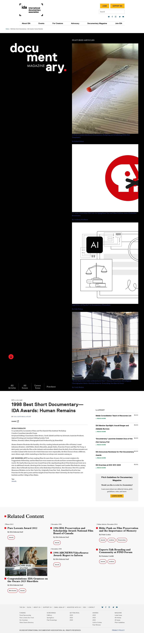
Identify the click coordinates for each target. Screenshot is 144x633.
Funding (24, 612)
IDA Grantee (13, 590)
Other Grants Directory (28, 622)
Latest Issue (38, 386)
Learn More (117, 496)
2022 (71, 617)
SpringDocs (50, 617)
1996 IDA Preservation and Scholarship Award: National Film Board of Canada (73, 531)
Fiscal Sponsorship (26, 615)
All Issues (25, 386)
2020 (71, 620)
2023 (93, 617)
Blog (30, 607)
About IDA (27, 23)
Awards (14, 481)
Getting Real (75, 612)
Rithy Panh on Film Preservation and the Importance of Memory (118, 529)
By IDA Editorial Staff (15, 532)
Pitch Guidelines (118, 622)
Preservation (122, 540)
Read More (101, 418)
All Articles (12, 386)
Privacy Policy (117, 630)
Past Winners (96, 624)
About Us (38, 607)
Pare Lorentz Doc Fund (28, 617)
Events (42, 23)
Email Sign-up (60, 607)
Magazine (117, 612)
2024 (71, 615)
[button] (11, 356)
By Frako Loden (104, 535)
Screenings (51, 612)
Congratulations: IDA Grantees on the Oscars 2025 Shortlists (28, 579)
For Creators (58, 23)
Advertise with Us (75, 607)
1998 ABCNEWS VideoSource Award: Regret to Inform (70, 554)
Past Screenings (52, 620)
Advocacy (75, 23)
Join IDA (117, 23)
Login (103, 6)
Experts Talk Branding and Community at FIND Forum (115, 551)
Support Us (48, 607)
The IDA (23, 607)
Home (7, 29)
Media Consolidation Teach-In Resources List (113, 416)
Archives (111, 540)
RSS (85, 607)
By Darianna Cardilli (106, 556)
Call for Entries (96, 622)
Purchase (51, 387)
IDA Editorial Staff (23, 416)
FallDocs (49, 615)
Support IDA (116, 6)
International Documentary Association (32, 10)
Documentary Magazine (96, 23)
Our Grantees (25, 620)
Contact (93, 607)
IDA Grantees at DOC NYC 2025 (108, 465)
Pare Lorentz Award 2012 (23, 528)
